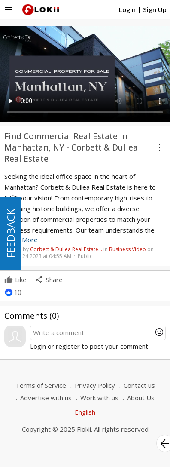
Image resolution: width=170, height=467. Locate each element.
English (85, 412)
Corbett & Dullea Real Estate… (66, 249)
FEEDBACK (10, 233)
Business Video (127, 249)
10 (17, 292)
